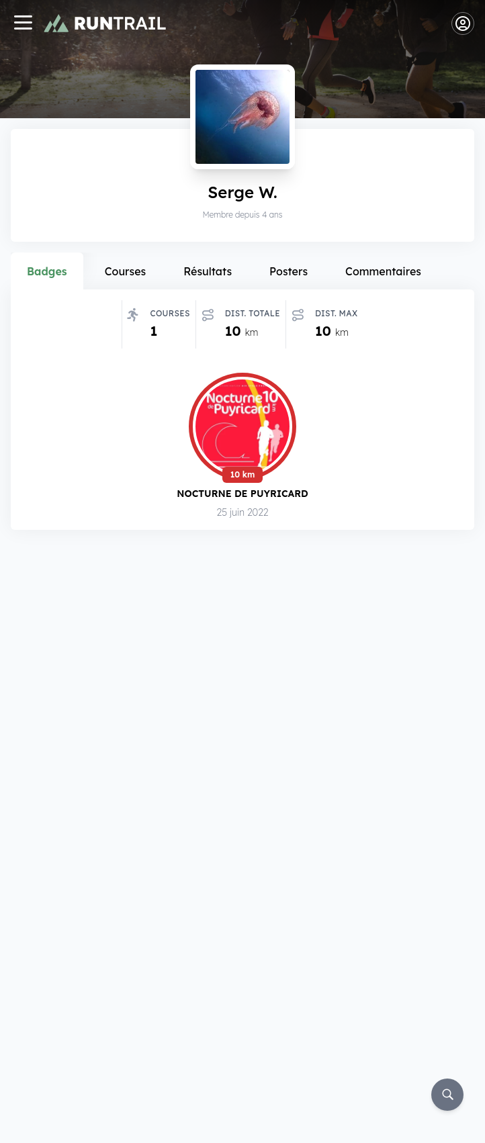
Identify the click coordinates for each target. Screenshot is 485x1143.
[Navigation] (23, 24)
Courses (125, 271)
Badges (47, 271)
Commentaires (383, 271)
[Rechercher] (447, 1095)
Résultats (207, 271)
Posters (288, 271)
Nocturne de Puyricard (242, 493)
